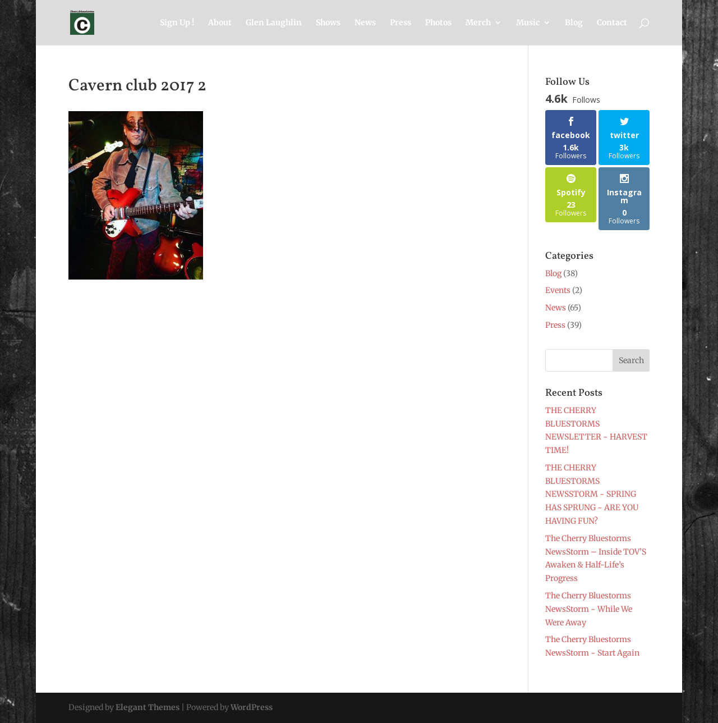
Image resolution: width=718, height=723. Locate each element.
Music (528, 23)
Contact (612, 23)
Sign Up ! (177, 23)
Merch (478, 23)
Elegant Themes (148, 707)
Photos (438, 23)
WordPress (252, 707)
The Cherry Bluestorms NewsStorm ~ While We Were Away (588, 609)
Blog (574, 23)
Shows (328, 23)
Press (400, 23)
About (220, 23)
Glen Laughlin (274, 23)
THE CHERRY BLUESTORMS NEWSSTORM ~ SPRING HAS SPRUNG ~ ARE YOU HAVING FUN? (591, 494)
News (365, 23)
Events (557, 290)
